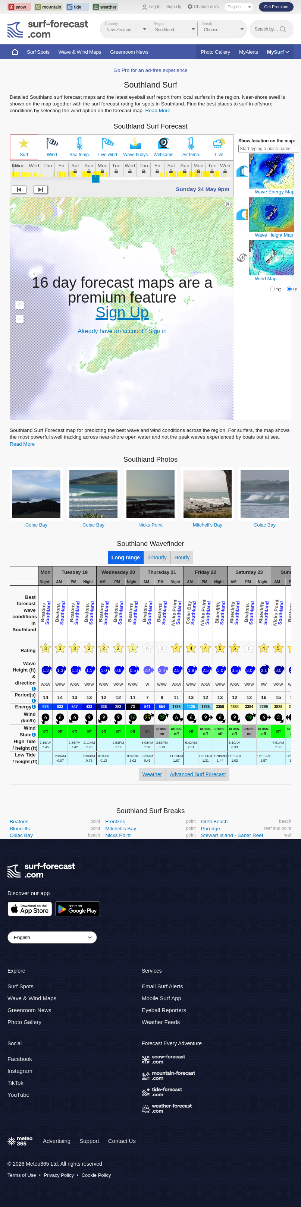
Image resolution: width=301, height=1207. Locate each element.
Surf (24, 154)
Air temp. (191, 154)
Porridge (210, 828)
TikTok (15, 1083)
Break (207, 24)
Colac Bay (36, 525)
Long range (126, 557)
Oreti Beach (214, 821)
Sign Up (173, 6)
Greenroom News (129, 52)
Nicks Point (150, 525)
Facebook (19, 1059)
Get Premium (276, 6)
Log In (154, 6)
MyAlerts (248, 52)
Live (219, 154)
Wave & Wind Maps (80, 52)
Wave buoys (135, 154)
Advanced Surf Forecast (198, 774)
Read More (157, 110)
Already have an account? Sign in (122, 331)
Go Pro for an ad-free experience (150, 70)
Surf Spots (38, 52)
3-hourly (157, 557)
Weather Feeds (161, 1022)
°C (278, 290)
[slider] (96, 179)
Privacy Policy (59, 1175)
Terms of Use (21, 1175)
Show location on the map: (266, 140)
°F (295, 290)
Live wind (107, 154)
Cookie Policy (96, 1175)
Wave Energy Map (274, 192)
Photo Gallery (215, 52)
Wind (52, 154)
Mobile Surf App (161, 998)
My (278, 52)
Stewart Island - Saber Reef (232, 835)
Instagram (19, 1071)
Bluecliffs (20, 828)
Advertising (56, 1141)
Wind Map (266, 278)
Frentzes (115, 821)
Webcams (163, 154)
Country (111, 24)
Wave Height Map (274, 235)
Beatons (19, 821)
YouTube (18, 1094)
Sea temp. (80, 154)
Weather (152, 774)
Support (89, 1141)
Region (160, 24)
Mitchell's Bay (207, 525)
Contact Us (122, 1141)
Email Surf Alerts (162, 986)
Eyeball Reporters (164, 1010)
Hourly (182, 557)
